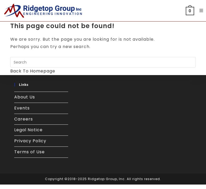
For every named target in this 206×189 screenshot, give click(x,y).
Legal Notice (28, 130)
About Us (24, 97)
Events (22, 108)
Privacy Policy (30, 141)
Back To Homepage (32, 71)
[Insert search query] (103, 62)
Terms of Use (29, 152)
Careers (23, 119)
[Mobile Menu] (199, 10)
